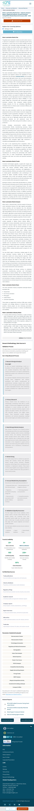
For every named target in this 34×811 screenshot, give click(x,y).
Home (2, 8)
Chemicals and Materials (11, 8)
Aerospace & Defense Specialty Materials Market (17, 708)
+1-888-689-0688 (11, 787)
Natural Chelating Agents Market (15, 714)
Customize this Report (7, 720)
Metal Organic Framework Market (15, 712)
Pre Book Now (17, 32)
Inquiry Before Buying (26, 720)
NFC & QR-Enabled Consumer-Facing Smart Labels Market (18, 704)
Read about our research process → (14, 694)
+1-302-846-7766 (9, 789)
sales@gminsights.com (12, 792)
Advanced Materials (23, 8)
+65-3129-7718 (9, 791)
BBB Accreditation (24, 545)
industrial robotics (20, 76)
